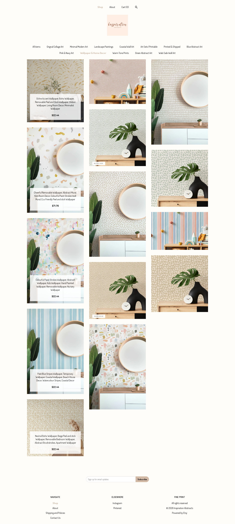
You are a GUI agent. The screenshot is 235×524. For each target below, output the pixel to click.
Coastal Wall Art (127, 46)
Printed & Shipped (172, 46)
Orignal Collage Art (55, 46)
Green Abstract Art (143, 53)
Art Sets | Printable (149, 46)
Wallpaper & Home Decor (93, 53)
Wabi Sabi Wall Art (167, 53)
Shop (100, 7)
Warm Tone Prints (121, 53)
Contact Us (55, 517)
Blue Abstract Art (194, 46)
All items (36, 46)
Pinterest (117, 508)
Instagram (117, 503)
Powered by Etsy (179, 512)
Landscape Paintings (103, 46)
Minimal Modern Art (79, 46)
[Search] (136, 7)
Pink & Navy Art (66, 53)
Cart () (125, 7)
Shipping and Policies (55, 512)
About (112, 7)
